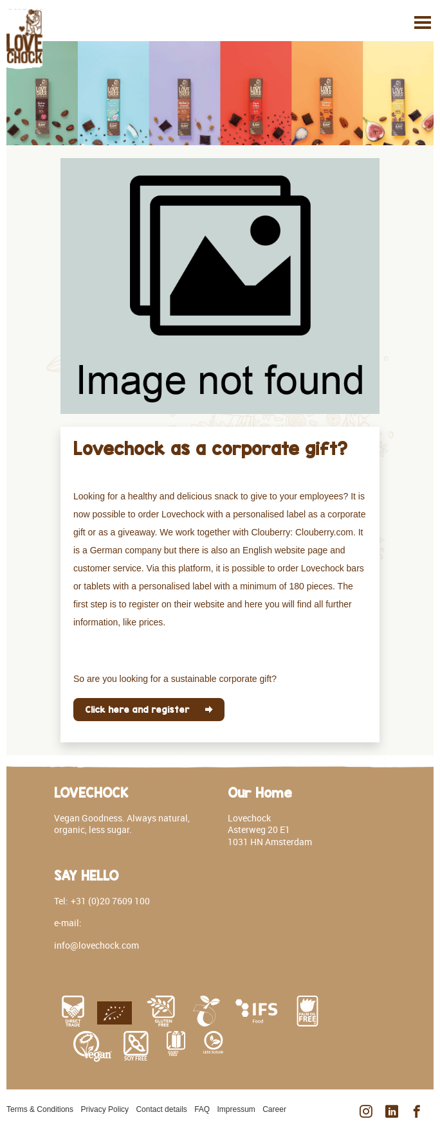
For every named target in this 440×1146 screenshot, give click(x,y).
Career (274, 1109)
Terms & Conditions (39, 1109)
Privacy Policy (104, 1109)
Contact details (161, 1109)
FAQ (202, 1109)
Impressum (236, 1109)
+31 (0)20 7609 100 (110, 901)
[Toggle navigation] (423, 22)
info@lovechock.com (96, 945)
